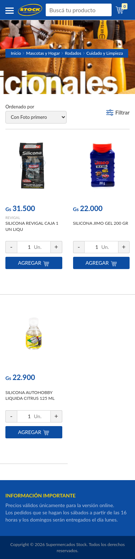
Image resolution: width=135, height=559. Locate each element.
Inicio (16, 53)
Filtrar (122, 112)
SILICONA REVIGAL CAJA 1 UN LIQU (31, 226)
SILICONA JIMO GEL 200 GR (101, 223)
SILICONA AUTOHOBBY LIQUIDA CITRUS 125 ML (30, 395)
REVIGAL (12, 217)
